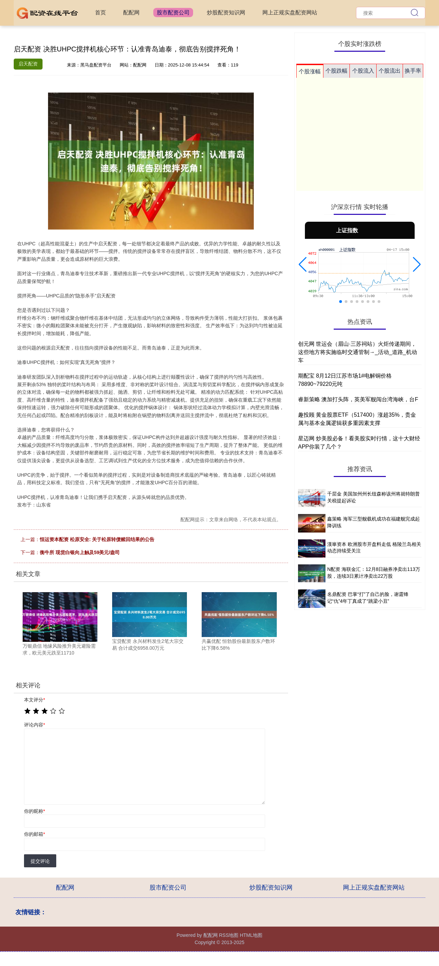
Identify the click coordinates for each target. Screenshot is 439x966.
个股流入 (363, 71)
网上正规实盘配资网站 (289, 12)
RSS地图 (228, 935)
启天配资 (28, 63)
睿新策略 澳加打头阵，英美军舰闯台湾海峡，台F (358, 399)
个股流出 (390, 71)
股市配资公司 (173, 12)
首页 (100, 12)
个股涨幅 (310, 71)
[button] (302, 264)
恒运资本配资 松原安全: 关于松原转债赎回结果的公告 (97, 539)
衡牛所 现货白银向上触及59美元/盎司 (80, 552)
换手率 (413, 71)
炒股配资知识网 (226, 12)
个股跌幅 (336, 71)
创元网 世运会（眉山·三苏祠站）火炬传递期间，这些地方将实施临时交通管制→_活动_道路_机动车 (357, 352)
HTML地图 (251, 935)
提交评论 (40, 861)
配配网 (131, 12)
